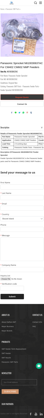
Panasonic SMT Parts (12, 9)
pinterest (27, 112)
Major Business (8, 326)
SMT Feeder (6, 353)
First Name (5, 182)
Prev (3, 35)
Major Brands (7, 331)
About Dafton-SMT (9, 322)
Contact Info (37, 322)
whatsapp (23, 112)
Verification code (8, 284)
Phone (3, 225)
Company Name (8, 265)
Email (3, 203)
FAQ (34, 326)
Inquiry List (5, 275)
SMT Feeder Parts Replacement (14, 349)
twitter (19, 112)
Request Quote (22, 97)
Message (5, 235)
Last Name (5, 193)
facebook (12, 112)
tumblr (31, 112)
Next (40, 35)
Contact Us (22, 104)
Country (4, 214)
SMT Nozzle (6, 358)
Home (2, 9)
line (15, 112)
